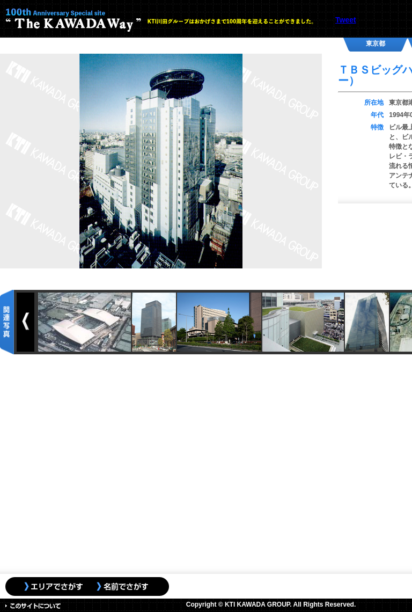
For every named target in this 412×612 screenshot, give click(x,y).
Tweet (345, 20)
